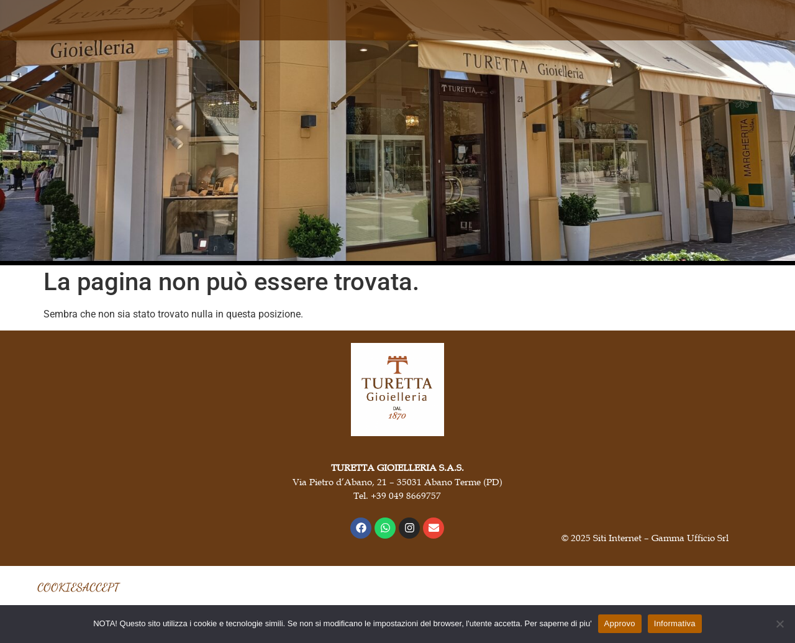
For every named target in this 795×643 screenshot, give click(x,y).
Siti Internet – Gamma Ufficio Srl (661, 537)
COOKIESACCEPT (78, 587)
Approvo (619, 623)
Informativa (675, 623)
